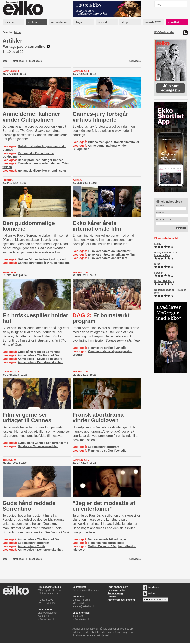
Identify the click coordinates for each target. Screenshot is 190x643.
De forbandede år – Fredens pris (170, 291)
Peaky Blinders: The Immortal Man (166, 254)
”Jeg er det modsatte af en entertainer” (104, 506)
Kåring (77, 180)
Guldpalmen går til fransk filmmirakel (113, 142)
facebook (151, 587)
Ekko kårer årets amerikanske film (111, 254)
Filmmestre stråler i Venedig (107, 347)
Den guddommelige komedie (29, 226)
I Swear (158, 272)
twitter (149, 593)
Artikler (17, 32)
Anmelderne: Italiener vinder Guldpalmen (31, 117)
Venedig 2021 (81, 272)
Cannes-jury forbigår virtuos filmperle (100, 117)
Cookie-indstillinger (155, 599)
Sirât (157, 264)
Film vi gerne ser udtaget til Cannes (27, 417)
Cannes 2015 (11, 371)
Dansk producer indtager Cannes (40, 160)
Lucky (157, 243)
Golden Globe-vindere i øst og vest (42, 259)
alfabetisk (18, 61)
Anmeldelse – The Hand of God (39, 355)
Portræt (9, 180)
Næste (137, 61)
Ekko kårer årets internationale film (97, 226)
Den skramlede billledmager (107, 539)
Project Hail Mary (164, 281)
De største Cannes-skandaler (38, 446)
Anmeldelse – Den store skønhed (40, 362)
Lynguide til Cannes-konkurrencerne (43, 442)
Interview (9, 272)
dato (5, 61)
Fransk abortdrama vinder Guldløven (98, 417)
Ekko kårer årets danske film (107, 258)
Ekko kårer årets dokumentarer (109, 251)
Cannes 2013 (11, 71)
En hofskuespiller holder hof (35, 318)
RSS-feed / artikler (164, 32)
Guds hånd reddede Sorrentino (39, 351)
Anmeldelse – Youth (31, 546)
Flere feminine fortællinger (106, 542)
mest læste (35, 61)
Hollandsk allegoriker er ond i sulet (42, 170)
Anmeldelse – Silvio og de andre (40, 358)
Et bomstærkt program (101, 318)
